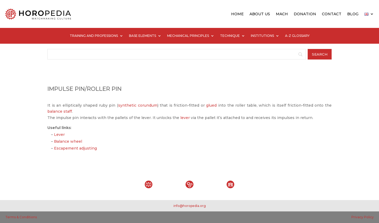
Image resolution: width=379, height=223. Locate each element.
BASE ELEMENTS (142, 36)
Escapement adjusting (75, 148)
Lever (59, 134)
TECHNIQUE (230, 36)
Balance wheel (68, 141)
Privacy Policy (362, 217)
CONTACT (331, 14)
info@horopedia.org (189, 206)
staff (67, 111)
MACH (282, 14)
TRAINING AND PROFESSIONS (94, 36)
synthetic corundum (137, 105)
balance (54, 111)
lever (185, 117)
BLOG (352, 14)
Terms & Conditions (21, 217)
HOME (237, 14)
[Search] (176, 54)
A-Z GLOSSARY (297, 36)
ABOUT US (260, 14)
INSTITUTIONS (262, 36)
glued (211, 105)
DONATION (305, 14)
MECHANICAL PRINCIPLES (188, 36)
